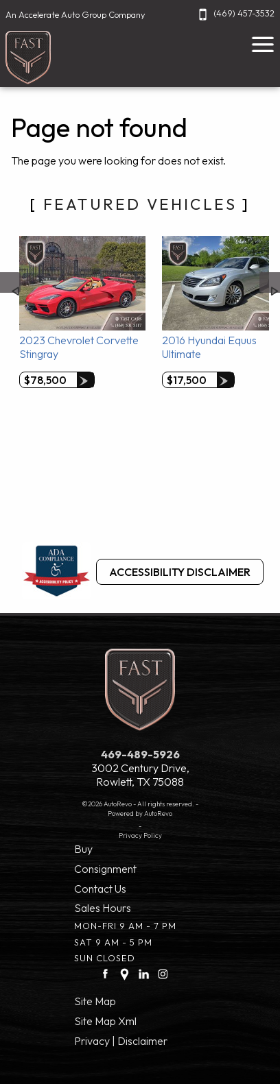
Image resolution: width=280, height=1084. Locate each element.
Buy (83, 849)
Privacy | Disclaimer (120, 1041)
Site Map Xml (105, 1021)
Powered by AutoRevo (140, 813)
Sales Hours (102, 908)
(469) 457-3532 (234, 13)
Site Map (95, 1001)
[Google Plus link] (124, 973)
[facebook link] (105, 973)
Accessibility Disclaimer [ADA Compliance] (179, 572)
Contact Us (100, 888)
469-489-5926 (140, 754)
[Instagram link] (163, 973)
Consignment (105, 869)
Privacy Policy (140, 835)
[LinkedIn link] (143, 973)
